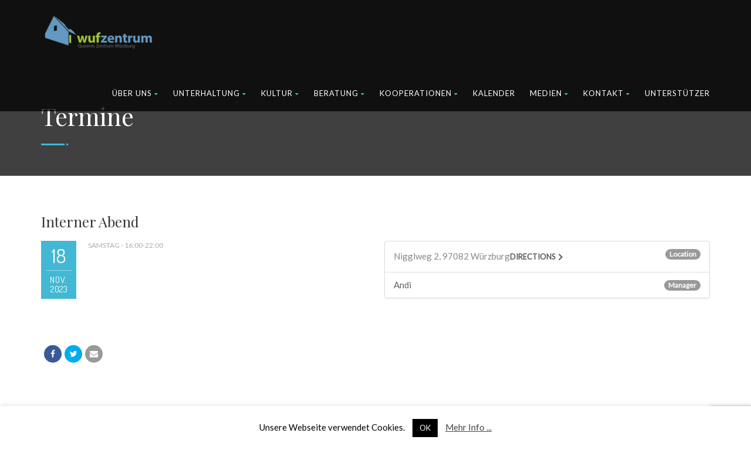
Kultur (280, 93)
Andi (402, 284)
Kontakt (606, 93)
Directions (533, 256)
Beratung (339, 93)
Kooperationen (419, 93)
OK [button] (425, 427)
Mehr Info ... (468, 427)
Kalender (494, 93)
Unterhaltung (209, 93)
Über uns (135, 93)
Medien (549, 93)
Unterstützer (677, 93)
